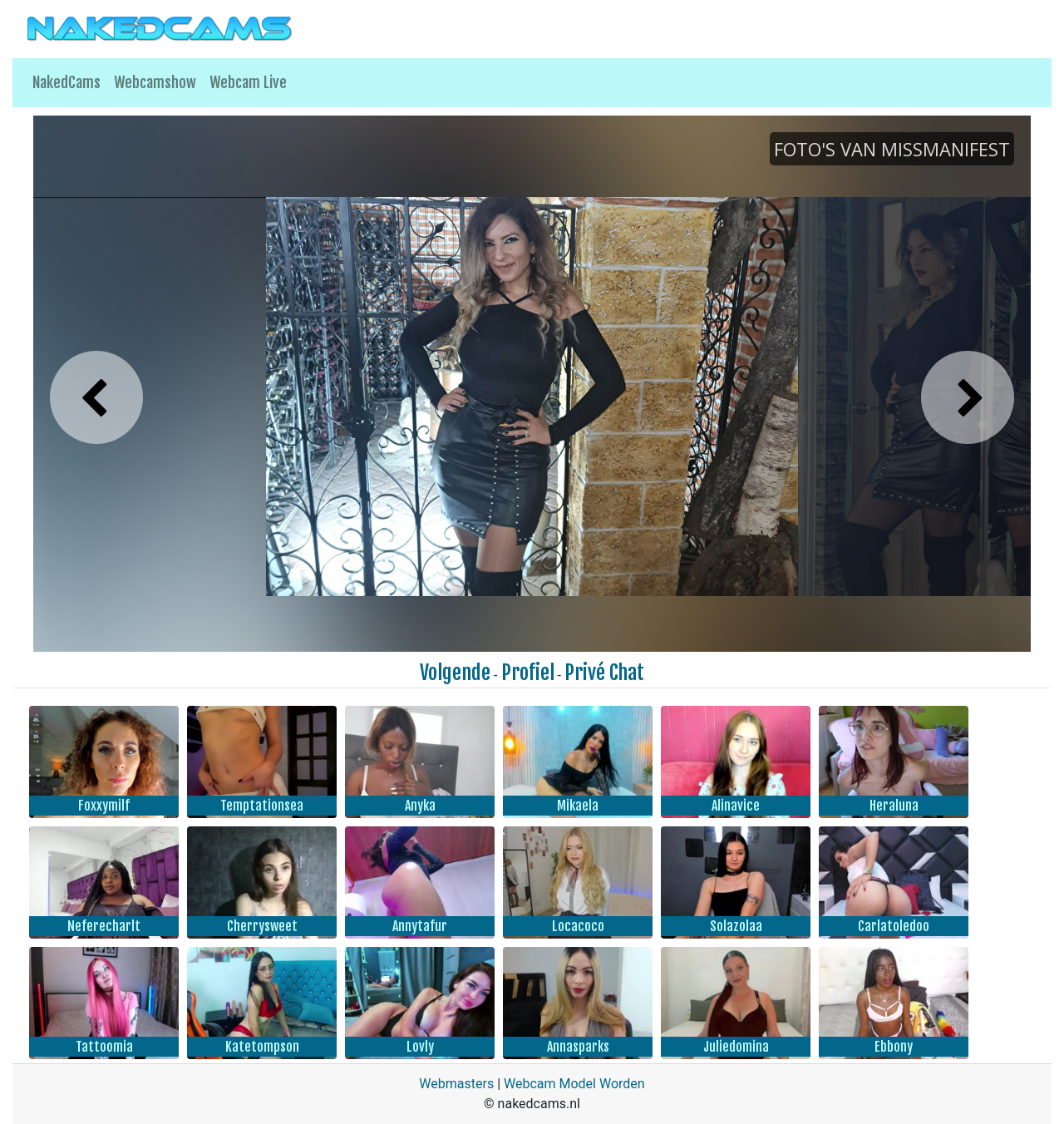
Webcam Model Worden (574, 1084)
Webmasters (456, 1084)
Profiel (527, 672)
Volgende (455, 672)
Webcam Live (248, 82)
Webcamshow (155, 82)
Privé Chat (604, 672)
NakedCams (66, 82)
